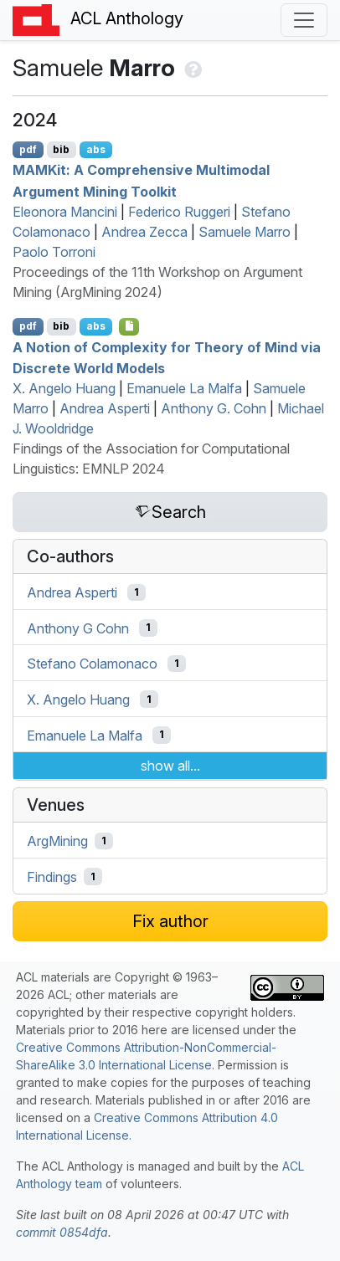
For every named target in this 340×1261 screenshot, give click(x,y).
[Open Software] (129, 326)
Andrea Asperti (104, 408)
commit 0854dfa (62, 1232)
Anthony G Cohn (78, 627)
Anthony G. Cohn (213, 408)
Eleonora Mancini (65, 211)
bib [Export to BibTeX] (61, 149)
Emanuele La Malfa (184, 388)
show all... (170, 765)
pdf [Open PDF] (28, 149)
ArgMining (57, 841)
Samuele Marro (244, 231)
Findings (52, 877)
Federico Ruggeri (179, 211)
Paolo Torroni (54, 251)
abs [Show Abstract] (96, 149)
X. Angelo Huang (64, 388)
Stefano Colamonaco (92, 663)
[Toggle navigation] (304, 20)
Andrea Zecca (144, 231)
